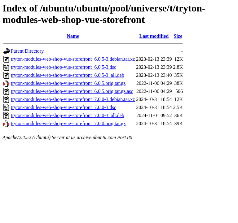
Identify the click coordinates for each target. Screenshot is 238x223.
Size (178, 36)
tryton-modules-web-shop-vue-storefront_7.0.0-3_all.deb (67, 115)
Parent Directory (27, 51)
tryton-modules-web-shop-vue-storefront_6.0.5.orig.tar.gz (68, 83)
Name (73, 36)
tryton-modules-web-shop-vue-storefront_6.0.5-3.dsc (63, 67)
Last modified (154, 36)
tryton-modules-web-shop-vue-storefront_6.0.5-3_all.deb (67, 75)
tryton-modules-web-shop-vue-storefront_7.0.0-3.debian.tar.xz (73, 99)
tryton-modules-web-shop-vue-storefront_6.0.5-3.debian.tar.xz (73, 59)
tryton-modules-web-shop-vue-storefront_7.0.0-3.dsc (63, 107)
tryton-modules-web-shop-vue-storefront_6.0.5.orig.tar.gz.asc (72, 91)
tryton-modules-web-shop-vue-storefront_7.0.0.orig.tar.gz (68, 123)
